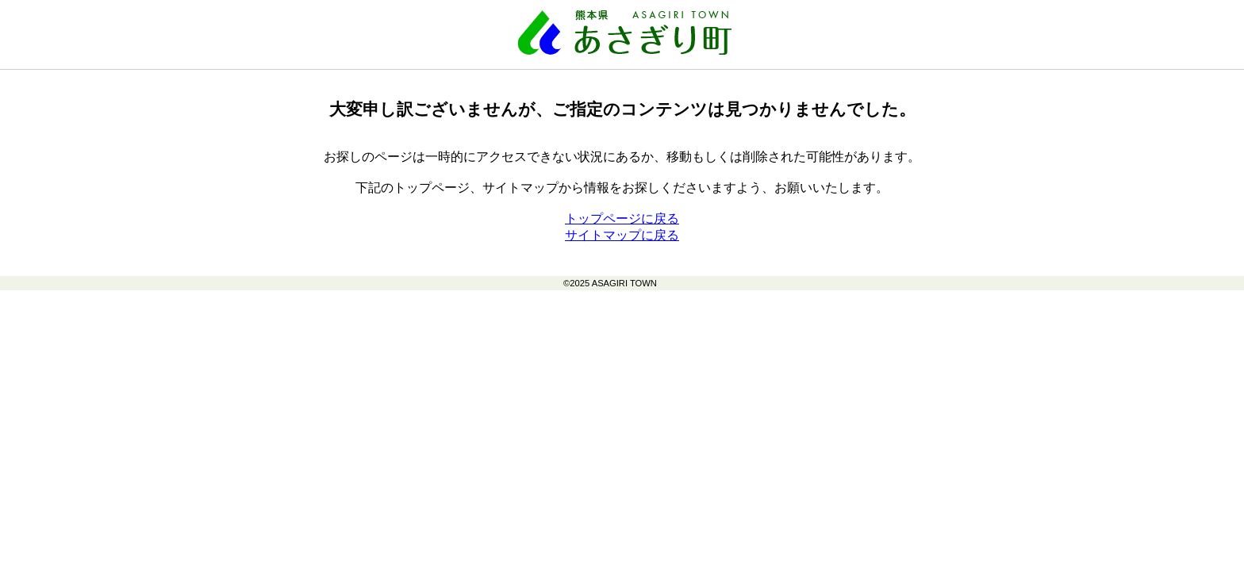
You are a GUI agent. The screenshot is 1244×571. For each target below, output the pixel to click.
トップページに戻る (622, 218)
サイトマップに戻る (622, 235)
